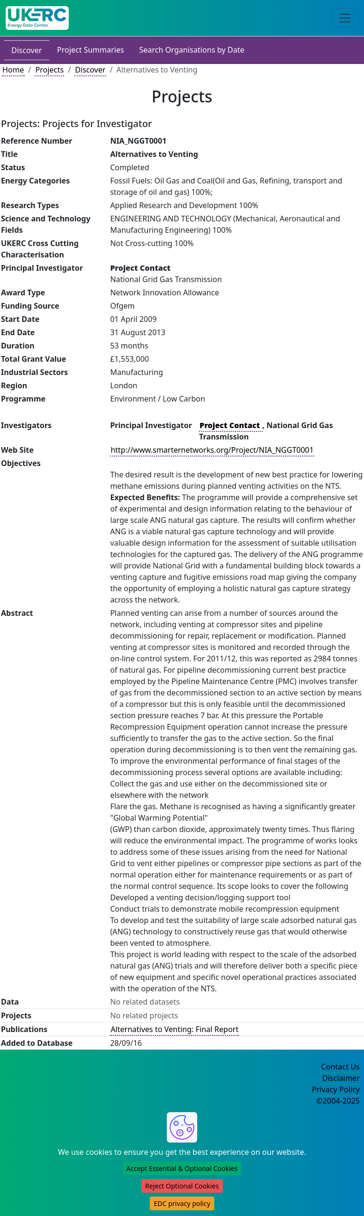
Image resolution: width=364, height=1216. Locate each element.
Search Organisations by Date (192, 50)
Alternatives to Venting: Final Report (174, 1029)
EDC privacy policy (182, 1203)
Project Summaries (90, 50)
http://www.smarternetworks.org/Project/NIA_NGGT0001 (212, 450)
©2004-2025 (338, 1101)
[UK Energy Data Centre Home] (37, 18)
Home (13, 69)
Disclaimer (341, 1078)
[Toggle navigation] (345, 18)
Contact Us (340, 1066)
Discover (26, 50)
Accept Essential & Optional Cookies (182, 1168)
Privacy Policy (336, 1089)
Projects (49, 69)
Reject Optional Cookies (181, 1185)
